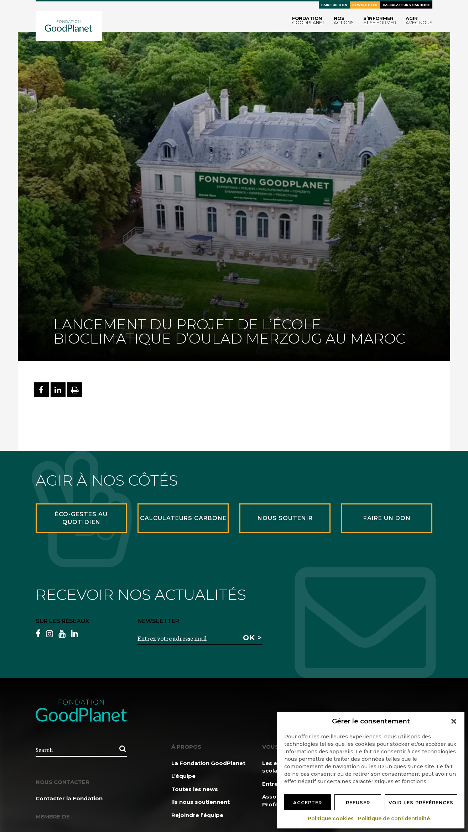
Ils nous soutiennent (200, 802)
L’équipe (183, 776)
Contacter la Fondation (69, 798)
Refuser (358, 802)
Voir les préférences (421, 802)
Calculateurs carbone (406, 5)
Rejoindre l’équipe (197, 815)
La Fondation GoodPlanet (208, 763)
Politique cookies (331, 818)
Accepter (307, 802)
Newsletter (365, 5)
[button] (453, 721)
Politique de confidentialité (394, 818)
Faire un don (334, 5)
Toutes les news (194, 789)
